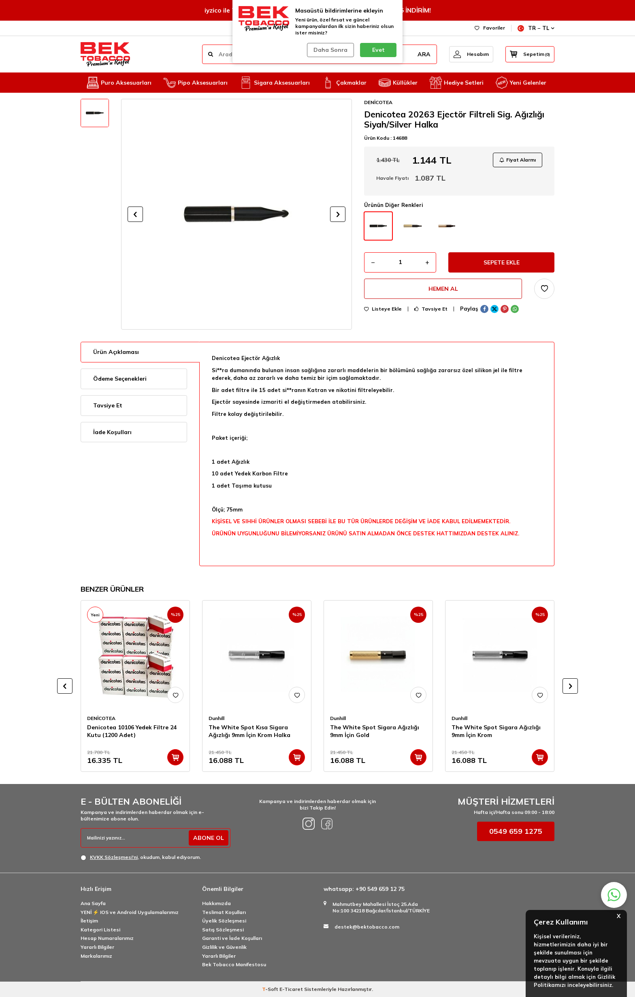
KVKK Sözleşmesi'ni (114, 857)
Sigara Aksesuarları (275, 83)
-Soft (270, 989)
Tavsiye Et (430, 309)
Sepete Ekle (502, 262)
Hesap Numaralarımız (107, 938)
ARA (424, 54)
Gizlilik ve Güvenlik (224, 947)
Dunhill (216, 718)
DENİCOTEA (378, 102)
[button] (135, 214)
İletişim (89, 921)
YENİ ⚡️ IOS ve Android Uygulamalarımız (130, 912)
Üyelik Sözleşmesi (224, 921)
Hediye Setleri (457, 83)
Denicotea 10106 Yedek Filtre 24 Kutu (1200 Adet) (132, 731)
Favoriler (490, 28)
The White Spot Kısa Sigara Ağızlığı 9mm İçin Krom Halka (249, 731)
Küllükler (398, 83)
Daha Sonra (330, 49)
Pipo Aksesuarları (196, 83)
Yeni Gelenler (521, 83)
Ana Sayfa (93, 903)
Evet (378, 49)
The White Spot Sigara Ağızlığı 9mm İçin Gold (374, 731)
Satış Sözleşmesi (223, 930)
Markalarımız (96, 956)
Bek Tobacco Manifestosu (234, 964)
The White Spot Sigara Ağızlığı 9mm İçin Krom (496, 731)
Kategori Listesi (100, 930)
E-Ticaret (291, 989)
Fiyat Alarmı (517, 160)
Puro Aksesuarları (119, 83)
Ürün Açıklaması (116, 352)
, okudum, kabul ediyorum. (141, 857)
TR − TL (536, 28)
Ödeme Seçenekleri (120, 378)
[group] (236, 214)
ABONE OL (208, 837)
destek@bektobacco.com (367, 927)
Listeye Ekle (383, 309)
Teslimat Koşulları (224, 912)
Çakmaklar (344, 83)
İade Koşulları (112, 432)
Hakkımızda (216, 903)
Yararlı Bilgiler (97, 947)
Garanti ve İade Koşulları (232, 938)
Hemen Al (443, 288)
